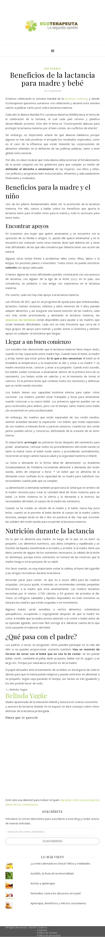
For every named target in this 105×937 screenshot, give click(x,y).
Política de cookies (47, 932)
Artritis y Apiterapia (43, 883)
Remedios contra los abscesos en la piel (56, 893)
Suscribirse (52, 841)
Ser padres (52, 68)
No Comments (52, 90)
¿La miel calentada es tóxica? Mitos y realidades (60, 863)
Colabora (42, 927)
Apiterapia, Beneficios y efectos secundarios (58, 903)
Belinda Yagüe (19, 689)
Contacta (42, 930)
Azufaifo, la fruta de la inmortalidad (52, 873)
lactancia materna (76, 98)
